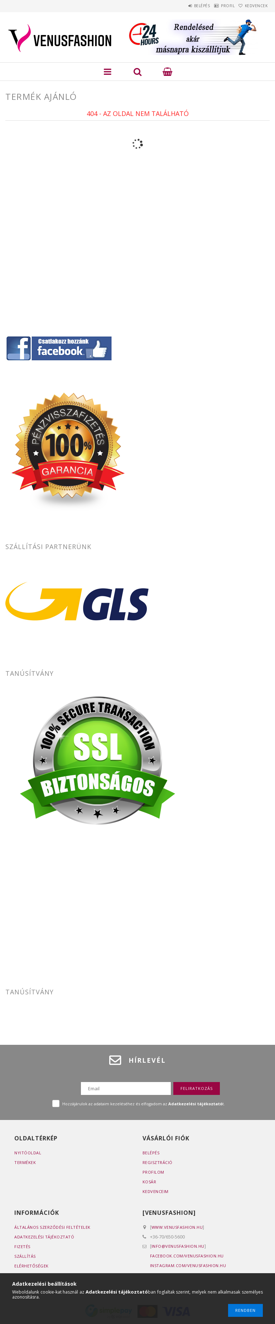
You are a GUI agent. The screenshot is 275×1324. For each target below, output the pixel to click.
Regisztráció (158, 1162)
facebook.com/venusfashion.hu (187, 1255)
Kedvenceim (156, 1191)
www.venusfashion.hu (177, 1227)
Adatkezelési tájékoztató (44, 1237)
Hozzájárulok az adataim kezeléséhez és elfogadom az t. (143, 1103)
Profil (218, 5)
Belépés (185, 5)
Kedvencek (253, 5)
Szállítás (25, 1256)
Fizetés (22, 1246)
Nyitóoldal (27, 1152)
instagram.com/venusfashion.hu (188, 1265)
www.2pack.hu (21, 915)
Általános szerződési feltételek (52, 1227)
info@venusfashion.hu (177, 1246)
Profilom (153, 1172)
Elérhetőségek (31, 1266)
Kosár (149, 1181)
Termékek (25, 1162)
